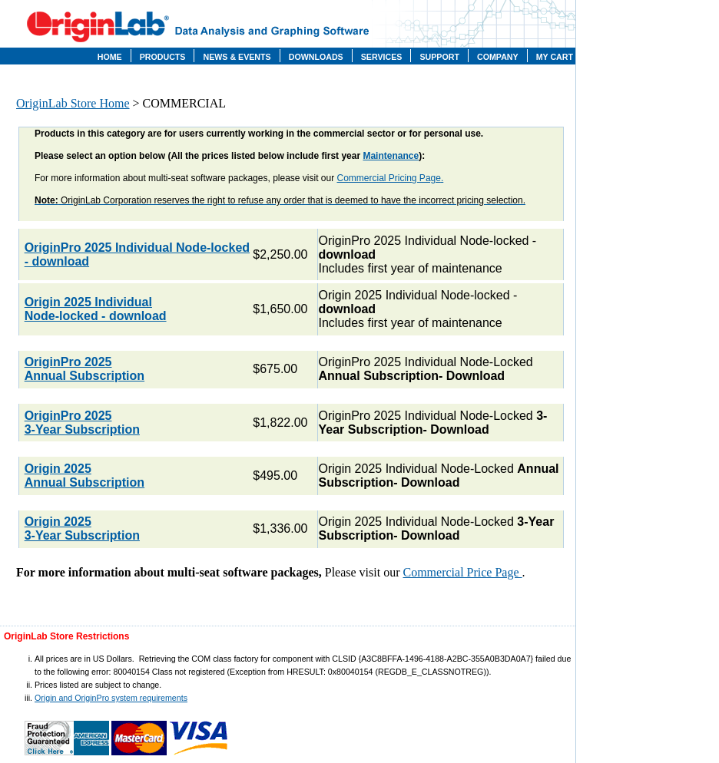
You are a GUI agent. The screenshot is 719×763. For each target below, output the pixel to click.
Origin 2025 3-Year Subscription (82, 528)
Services (382, 56)
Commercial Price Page (462, 572)
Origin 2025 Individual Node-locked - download (96, 309)
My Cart (554, 56)
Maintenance (391, 155)
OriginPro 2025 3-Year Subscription (82, 422)
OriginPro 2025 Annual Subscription (84, 368)
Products (163, 56)
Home (110, 56)
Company (498, 56)
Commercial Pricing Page (389, 178)
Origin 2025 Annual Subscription (84, 475)
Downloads (316, 56)
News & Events (236, 56)
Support (439, 56)
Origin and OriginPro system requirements (111, 697)
